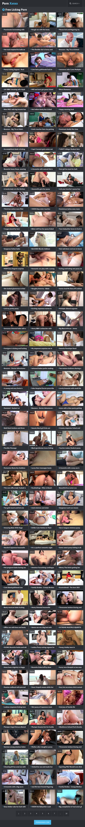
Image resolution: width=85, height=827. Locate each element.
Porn (10, 3)
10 (66, 814)
